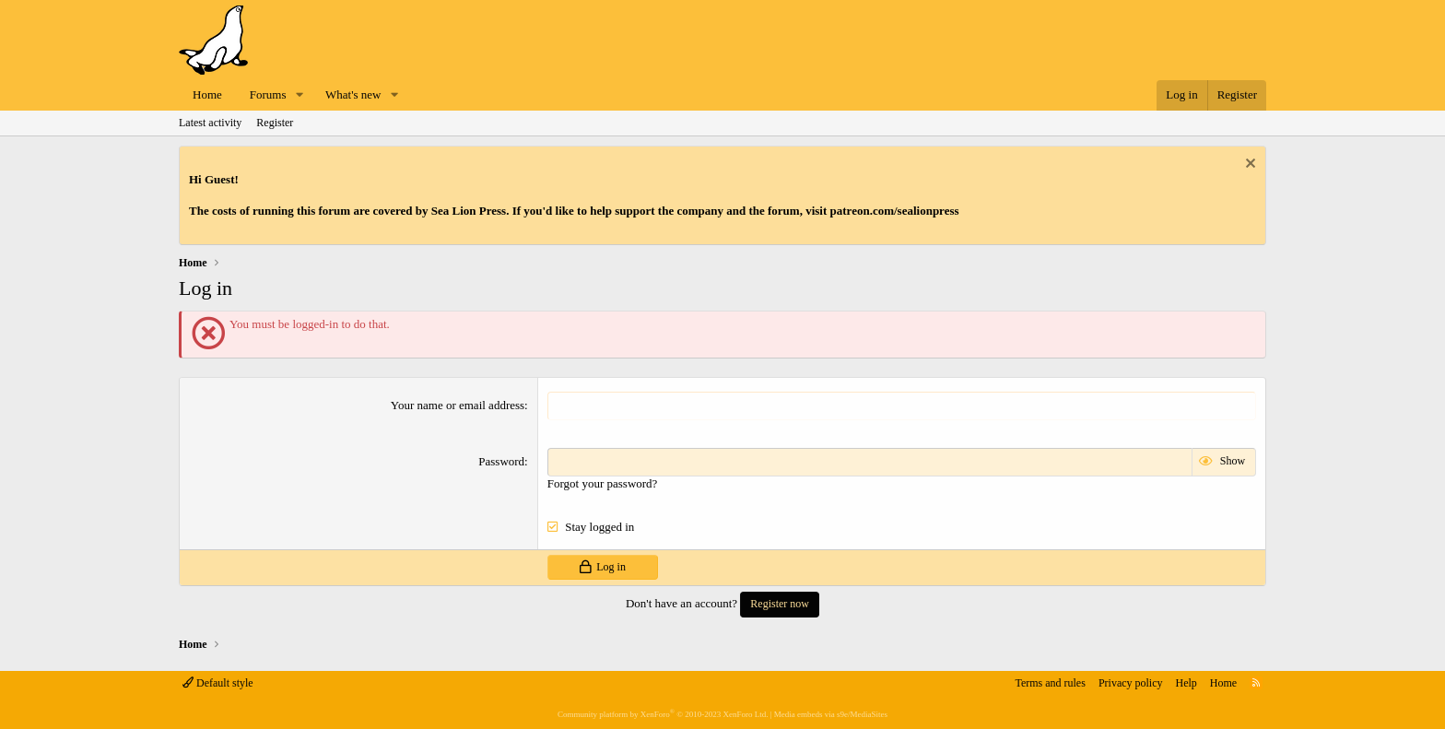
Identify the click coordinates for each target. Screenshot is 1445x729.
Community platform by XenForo (663, 714)
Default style (217, 682)
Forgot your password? (602, 483)
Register (274, 122)
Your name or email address (457, 405)
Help (1186, 682)
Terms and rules (1050, 682)
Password (501, 461)
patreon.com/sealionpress (894, 211)
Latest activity (210, 122)
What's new (353, 94)
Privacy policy (1130, 682)
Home (207, 94)
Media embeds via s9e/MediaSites (830, 714)
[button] (299, 95)
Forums (268, 94)
